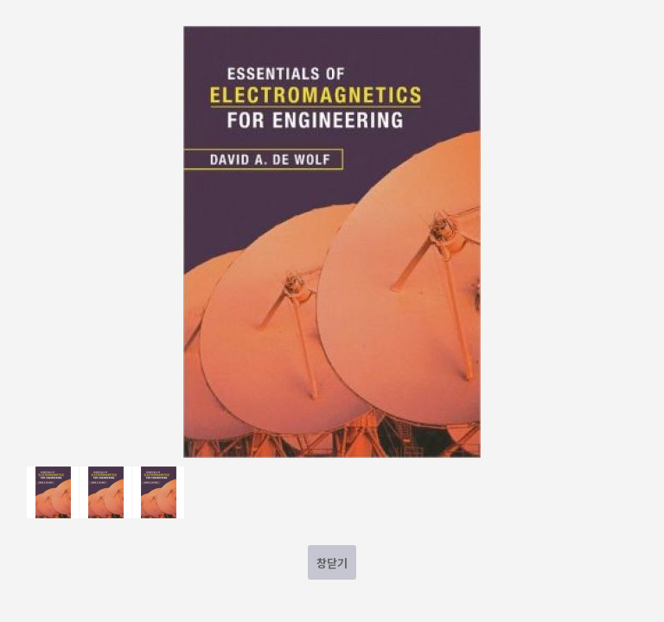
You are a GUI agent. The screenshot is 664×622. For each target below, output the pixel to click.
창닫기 (332, 563)
